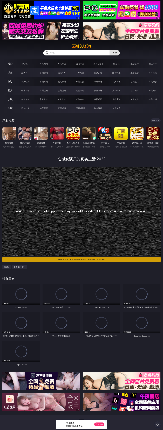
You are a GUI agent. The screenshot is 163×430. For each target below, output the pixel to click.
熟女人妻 (98, 72)
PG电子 (25, 63)
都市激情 (25, 99)
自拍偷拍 (44, 72)
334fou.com (81, 46)
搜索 (115, 52)
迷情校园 (98, 99)
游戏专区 (80, 63)
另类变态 (153, 81)
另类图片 (153, 90)
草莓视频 (62, 108)
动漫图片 (80, 90)
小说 (10, 99)
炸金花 (116, 63)
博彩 (10, 63)
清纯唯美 (116, 90)
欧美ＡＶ (62, 72)
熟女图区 (135, 90)
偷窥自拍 (25, 90)
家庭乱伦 (44, 99)
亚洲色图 (44, 90)
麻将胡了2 (98, 63)
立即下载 (99, 424)
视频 (10, 72)
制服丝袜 (98, 81)
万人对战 (62, 63)
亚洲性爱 (25, 81)
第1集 (6, 267)
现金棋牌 (135, 63)
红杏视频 (98, 108)
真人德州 (44, 63)
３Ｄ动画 (80, 72)
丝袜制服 (116, 72)
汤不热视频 (80, 108)
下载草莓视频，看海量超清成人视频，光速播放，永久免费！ (108, 259)
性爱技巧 (153, 99)
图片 (10, 90)
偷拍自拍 (44, 81)
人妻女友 (62, 99)
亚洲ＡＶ (25, 72)
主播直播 (135, 72)
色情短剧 (116, 108)
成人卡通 (62, 81)
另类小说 (116, 99)
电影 (10, 81)
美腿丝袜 (98, 90)
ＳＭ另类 (153, 72)
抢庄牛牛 (153, 63)
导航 (10, 108)
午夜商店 (44, 108)
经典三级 (116, 81)
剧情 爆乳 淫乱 (19, 267)
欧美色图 (62, 90)
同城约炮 (25, 108)
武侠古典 (80, 99)
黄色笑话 (135, 99)
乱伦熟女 (135, 81)
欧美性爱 (80, 81)
